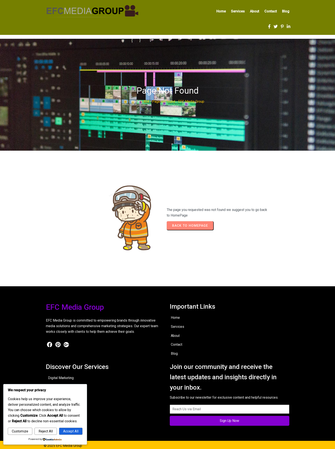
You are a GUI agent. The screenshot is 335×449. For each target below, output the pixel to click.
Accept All (70, 431)
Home (135, 103)
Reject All (46, 431)
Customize (20, 431)
